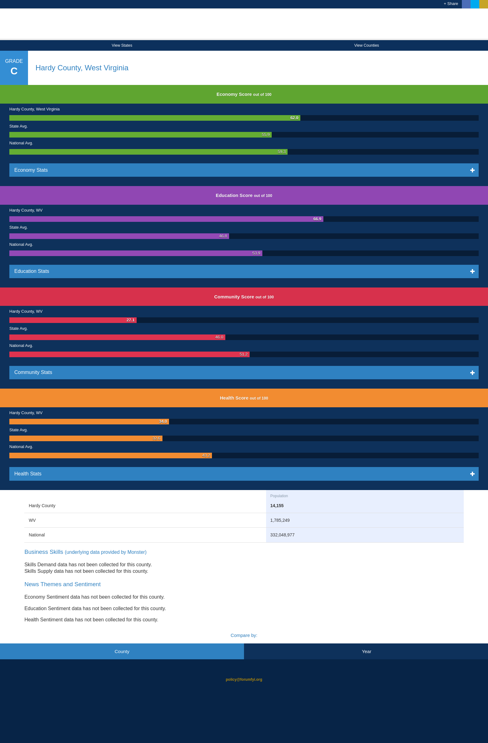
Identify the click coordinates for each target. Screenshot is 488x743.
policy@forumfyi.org (244, 679)
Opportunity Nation (244, 696)
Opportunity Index (244, 27)
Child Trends (244, 721)
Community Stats (60, 372)
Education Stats (58, 271)
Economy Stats (57, 170)
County (122, 651)
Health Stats (54, 473)
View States (122, 45)
